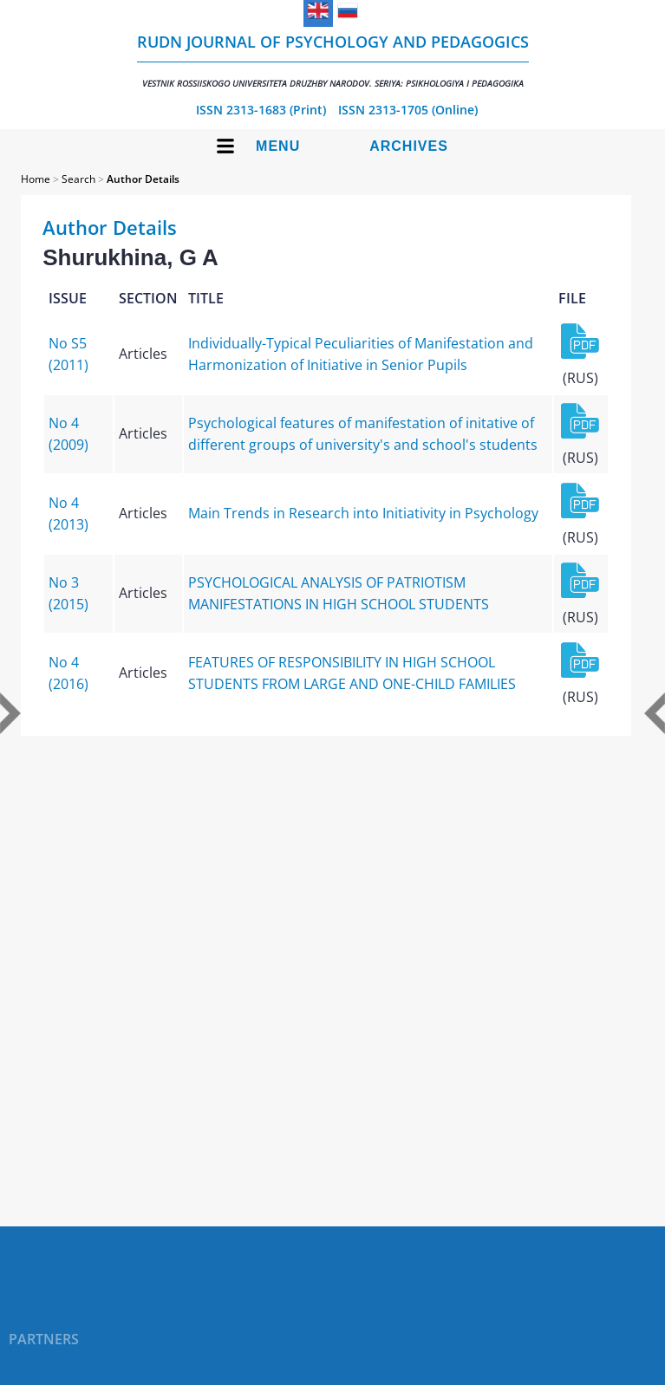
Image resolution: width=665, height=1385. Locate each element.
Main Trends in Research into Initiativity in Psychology (363, 513)
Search (78, 179)
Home (35, 179)
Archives (408, 146)
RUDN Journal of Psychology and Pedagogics (333, 60)
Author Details (143, 179)
